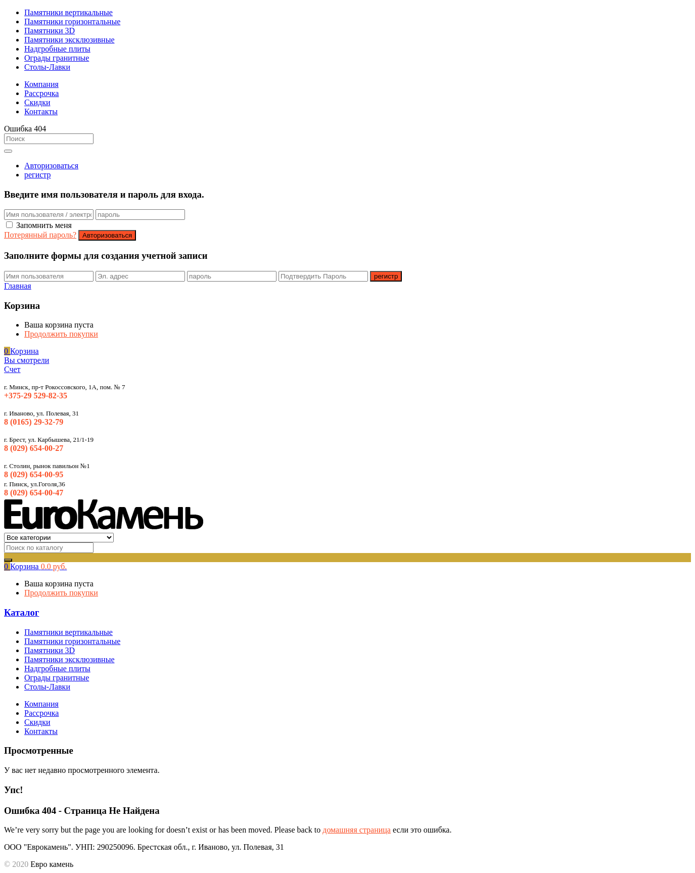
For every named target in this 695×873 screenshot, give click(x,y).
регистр (37, 174)
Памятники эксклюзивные (69, 39)
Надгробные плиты (57, 48)
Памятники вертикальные (68, 12)
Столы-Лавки (47, 67)
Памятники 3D (49, 30)
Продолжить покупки (61, 334)
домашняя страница (356, 829)
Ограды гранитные (56, 58)
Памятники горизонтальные (72, 21)
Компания (41, 84)
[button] (21, 351)
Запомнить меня (44, 225)
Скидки (37, 102)
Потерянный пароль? (40, 235)
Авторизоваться (51, 165)
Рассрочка (41, 93)
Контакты (41, 111)
